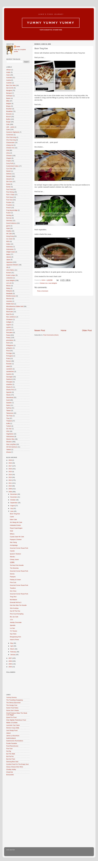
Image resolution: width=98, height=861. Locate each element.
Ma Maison (13, 599)
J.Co (11, 619)
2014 (10, 474)
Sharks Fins (10, 389)
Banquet (9, 93)
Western (9, 442)
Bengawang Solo (15, 637)
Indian (8, 244)
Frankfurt (9, 205)
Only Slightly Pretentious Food (16, 720)
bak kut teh (9, 88)
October (13, 500)
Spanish (9, 392)
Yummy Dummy (11, 697)
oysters (8, 327)
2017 (10, 466)
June (12, 511)
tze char (8, 428)
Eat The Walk (10, 754)
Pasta (8, 335)
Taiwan (8, 410)
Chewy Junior (14, 559)
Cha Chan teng (11, 137)
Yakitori (8, 449)
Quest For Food (11, 717)
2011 (10, 483)
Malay (8, 288)
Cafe (7, 124)
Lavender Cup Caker (13, 725)
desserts (9, 179)
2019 (10, 460)
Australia (9, 77)
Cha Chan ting (11, 140)
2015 (10, 471)
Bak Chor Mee (11, 85)
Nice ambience (11, 317)
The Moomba (14, 568)
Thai (7, 418)
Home (63, 330)
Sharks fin (9, 387)
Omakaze (9, 319)
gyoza (8, 226)
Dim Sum (9, 181)
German (9, 218)
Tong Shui (13, 596)
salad (8, 366)
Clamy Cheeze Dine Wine (14, 767)
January (13, 654)
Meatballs (9, 293)
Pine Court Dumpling (16, 614)
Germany (9, 220)
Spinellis (12, 625)
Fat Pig (8, 751)
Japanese (9, 262)
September (14, 502)
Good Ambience (11, 223)
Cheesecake (10, 142)
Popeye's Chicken (16, 539)
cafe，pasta (10, 127)
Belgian (8, 103)
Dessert (8, 176)
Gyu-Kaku (13, 634)
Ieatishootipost (11, 738)
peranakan (9, 340)
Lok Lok (8, 283)
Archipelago (14, 545)
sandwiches (10, 371)
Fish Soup (9, 197)
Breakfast (9, 111)
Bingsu (8, 106)
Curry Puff (9, 163)
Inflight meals (10, 252)
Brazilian (9, 109)
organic (8, 324)
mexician (9, 301)
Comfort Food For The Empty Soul (17, 764)
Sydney (8, 408)
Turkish (8, 426)
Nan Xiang (13, 542)
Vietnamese (10, 436)
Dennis (12, 574)
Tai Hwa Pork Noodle (17, 565)
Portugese (9, 356)
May (11, 643)
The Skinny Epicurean (13, 702)
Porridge (9, 353)
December (13, 494)
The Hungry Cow (11, 705)
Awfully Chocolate (16, 622)
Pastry (8, 337)
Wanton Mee (10, 439)
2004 (10, 667)
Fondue (8, 202)
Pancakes (9, 332)
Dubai (8, 184)
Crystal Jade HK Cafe (17, 536)
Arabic (8, 72)
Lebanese (9, 278)
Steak (8, 395)
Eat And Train (10, 759)
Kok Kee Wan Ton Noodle (18, 605)
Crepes (8, 161)
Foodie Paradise (11, 743)
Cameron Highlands (12, 132)
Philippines (9, 345)
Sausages (9, 377)
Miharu (12, 534)
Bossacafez (10, 774)
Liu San (12, 628)
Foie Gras (9, 200)
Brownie (9, 114)
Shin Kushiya (14, 608)
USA (7, 431)
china (8, 153)
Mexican (9, 298)
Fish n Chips (10, 194)
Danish (8, 171)
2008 (10, 491)
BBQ (7, 101)
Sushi (8, 400)
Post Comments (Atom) (51, 335)
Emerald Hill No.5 (15, 602)
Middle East (10, 304)
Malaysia (9, 291)
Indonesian (9, 249)
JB (7, 267)
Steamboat (9, 397)
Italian (8, 254)
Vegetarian (9, 434)
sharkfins (9, 384)
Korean (8, 272)
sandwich (9, 369)
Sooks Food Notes (12, 708)
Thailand (9, 421)
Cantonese (9, 135)
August (12, 505)
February (13, 652)
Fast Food (9, 189)
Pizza (8, 350)
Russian (9, 363)
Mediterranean (11, 296)
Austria (8, 80)
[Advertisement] (63, 312)
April (12, 646)
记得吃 (12, 562)
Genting (8, 215)
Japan (8, 259)
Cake (8, 129)
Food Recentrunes (12, 746)
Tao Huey (9, 416)
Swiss (8, 405)
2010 (10, 486)
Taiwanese (9, 413)
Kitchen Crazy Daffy (12, 728)
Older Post (87, 330)
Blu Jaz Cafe (14, 617)
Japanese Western (12, 265)
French (8, 207)
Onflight (8, 322)
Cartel (12, 516)
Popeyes (13, 576)
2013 (10, 477)
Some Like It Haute (12, 710)
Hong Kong (10, 236)
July (11, 508)
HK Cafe (9, 233)
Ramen (8, 361)
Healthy (8, 231)
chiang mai (9, 145)
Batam (8, 98)
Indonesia (9, 246)
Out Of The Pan (15, 611)
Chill (7, 150)
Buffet (8, 119)
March (12, 649)
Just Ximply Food (12, 730)
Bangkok (9, 90)
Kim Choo (13, 591)
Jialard (8, 733)
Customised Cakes (12, 166)
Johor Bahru (10, 270)
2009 (10, 489)
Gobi (11, 531)
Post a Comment (42, 291)
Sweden (9, 402)
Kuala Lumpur (10, 275)
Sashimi (8, 374)
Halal (8, 228)
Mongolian (9, 309)
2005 (10, 664)
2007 (10, 658)
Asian (8, 75)
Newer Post (39, 330)
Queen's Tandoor (15, 554)
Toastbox (13, 588)
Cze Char (9, 168)
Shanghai (9, 382)
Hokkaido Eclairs (15, 525)
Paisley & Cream (15, 579)
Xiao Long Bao (11, 444)
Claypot (8, 158)
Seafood (9, 379)
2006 (10, 661)
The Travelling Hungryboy (14, 700)
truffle (8, 423)
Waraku (12, 556)
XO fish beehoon (11, 447)
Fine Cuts (13, 582)
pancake (9, 330)
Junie (18, 46)
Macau (8, 285)
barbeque (9, 95)
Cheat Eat (9, 772)
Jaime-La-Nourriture (12, 735)
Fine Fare (9, 748)
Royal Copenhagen (16, 528)
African (8, 70)
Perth (8, 343)
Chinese (9, 155)
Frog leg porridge (11, 210)
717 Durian (13, 631)
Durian (8, 187)
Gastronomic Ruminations (14, 741)
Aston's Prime (14, 639)
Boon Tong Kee (15, 514)
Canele (12, 551)
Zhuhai (8, 452)
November (13, 497)
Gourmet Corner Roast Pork (19, 548)
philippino (9, 348)
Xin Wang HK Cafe (16, 522)
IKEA (8, 241)
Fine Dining (10, 192)
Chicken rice (44, 283)
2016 (10, 469)
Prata (8, 358)
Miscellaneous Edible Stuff (14, 306)
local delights (52, 283)
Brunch (8, 116)
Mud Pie (9, 314)
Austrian (9, 83)
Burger (8, 122)
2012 (10, 480)
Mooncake (9, 311)
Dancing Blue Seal (12, 761)
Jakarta (8, 257)
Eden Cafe (13, 519)
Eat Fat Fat (10, 756)
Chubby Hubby (11, 769)
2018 (10, 463)
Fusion (8, 213)
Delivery (9, 174)
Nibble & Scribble (12, 722)
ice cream (9, 239)
